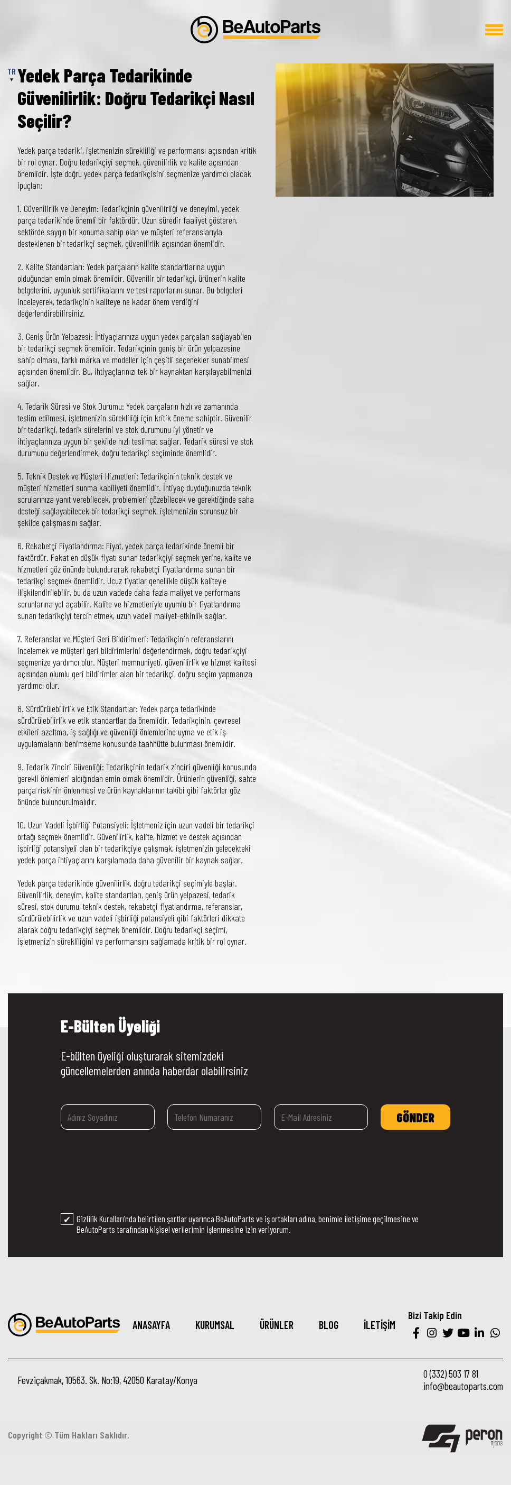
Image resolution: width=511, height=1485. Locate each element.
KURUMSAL (214, 1324)
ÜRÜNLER (277, 1324)
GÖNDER (415, 1117)
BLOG (328, 1324)
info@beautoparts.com (463, 1386)
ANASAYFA (151, 1324)
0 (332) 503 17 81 (450, 1374)
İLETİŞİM (379, 1324)
